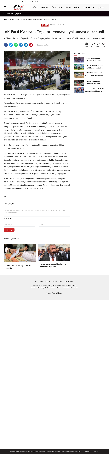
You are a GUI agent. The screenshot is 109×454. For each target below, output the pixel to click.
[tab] (9, 204)
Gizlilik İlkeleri (34, 2)
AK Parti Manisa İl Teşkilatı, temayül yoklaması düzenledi (38, 20)
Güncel (36, 7)
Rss (36, 281)
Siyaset (68, 7)
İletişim (13, 2)
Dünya (53, 7)
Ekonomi (44, 7)
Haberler (10, 20)
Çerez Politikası (23, 2)
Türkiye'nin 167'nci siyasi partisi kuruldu (18, 266)
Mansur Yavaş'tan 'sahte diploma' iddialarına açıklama (53, 265)
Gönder (9, 230)
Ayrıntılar (88, 451)
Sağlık (76, 7)
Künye (7, 2)
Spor (61, 7)
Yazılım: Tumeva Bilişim (54, 293)
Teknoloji (86, 7)
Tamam (95, 451)
